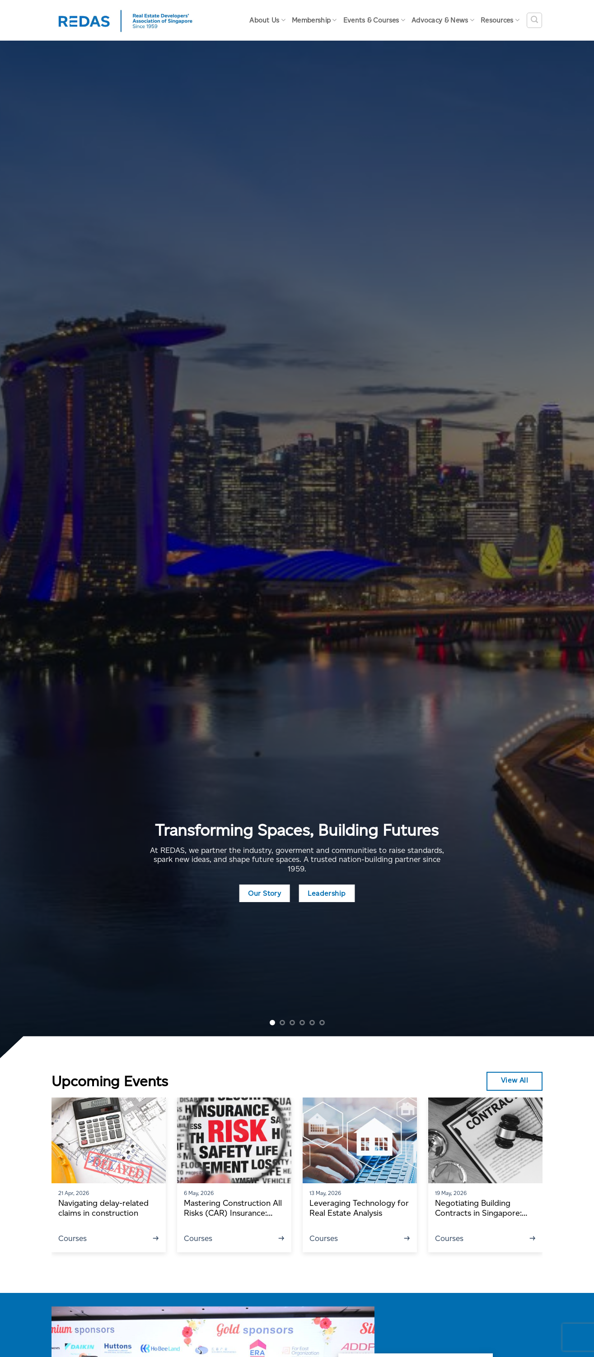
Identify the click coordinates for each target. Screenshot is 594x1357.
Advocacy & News (443, 20)
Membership (314, 20)
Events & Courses (374, 20)
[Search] (534, 20)
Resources (500, 20)
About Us (267, 20)
